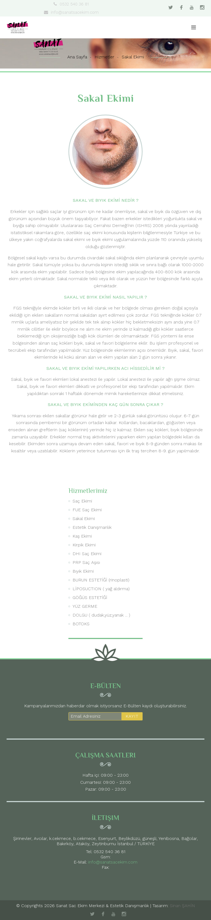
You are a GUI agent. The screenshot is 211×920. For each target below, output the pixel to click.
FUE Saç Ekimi (87, 509)
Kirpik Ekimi (84, 544)
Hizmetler (104, 56)
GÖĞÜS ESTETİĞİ (90, 597)
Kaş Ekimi (82, 536)
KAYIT (132, 716)
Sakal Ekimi (133, 56)
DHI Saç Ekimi (87, 553)
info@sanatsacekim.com (71, 12)
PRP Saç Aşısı (86, 562)
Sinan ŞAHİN (182, 905)
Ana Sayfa (77, 56)
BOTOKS (81, 623)
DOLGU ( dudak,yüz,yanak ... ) (101, 615)
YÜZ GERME (85, 606)
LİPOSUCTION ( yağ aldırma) (101, 588)
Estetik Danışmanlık (92, 527)
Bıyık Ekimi (83, 571)
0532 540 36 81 (71, 4)
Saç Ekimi (82, 501)
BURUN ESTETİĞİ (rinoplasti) (101, 580)
